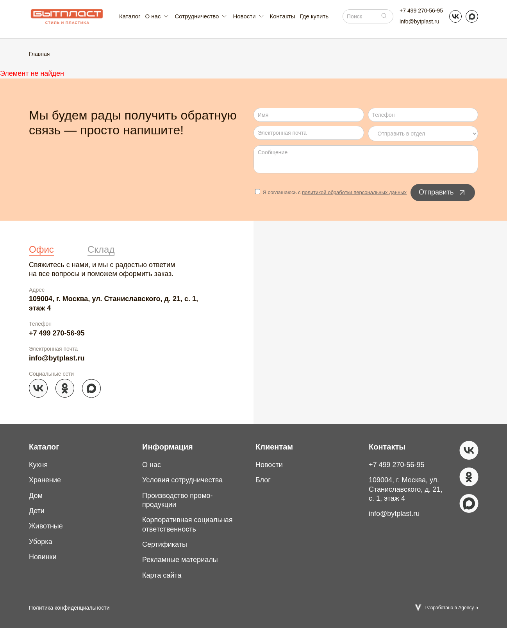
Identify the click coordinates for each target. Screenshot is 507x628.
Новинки (43, 557)
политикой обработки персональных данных (354, 192)
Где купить (314, 16)
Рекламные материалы (180, 560)
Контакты (282, 16)
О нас (151, 465)
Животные (46, 526)
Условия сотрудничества (182, 480)
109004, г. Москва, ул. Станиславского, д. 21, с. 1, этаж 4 (113, 303)
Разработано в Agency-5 (451, 607)
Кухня (38, 465)
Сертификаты (164, 544)
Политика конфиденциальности (69, 608)
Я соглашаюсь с (331, 192)
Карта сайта (161, 575)
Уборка (40, 542)
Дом (36, 496)
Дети (37, 511)
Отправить (443, 192)
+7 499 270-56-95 (421, 10)
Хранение (45, 480)
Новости (269, 465)
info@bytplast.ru (419, 21)
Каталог (130, 16)
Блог (263, 480)
